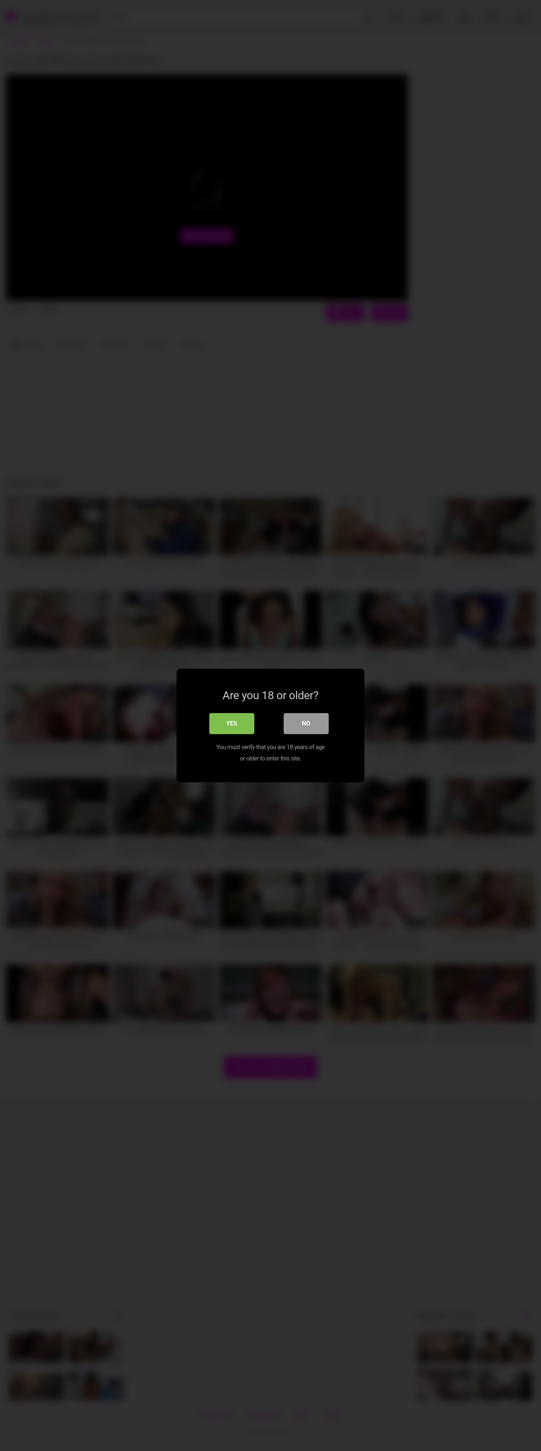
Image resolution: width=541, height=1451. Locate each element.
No (306, 723)
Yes (232, 723)
